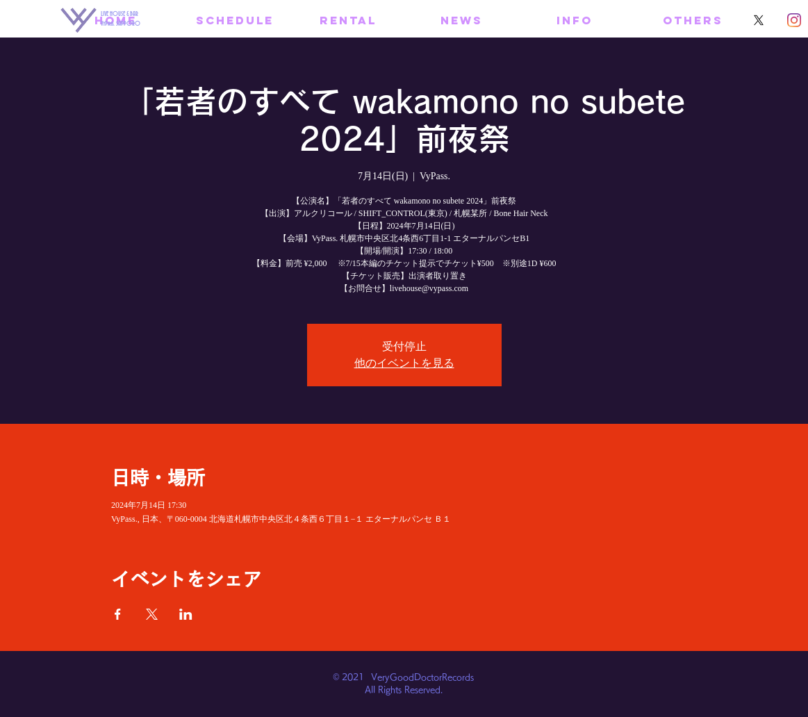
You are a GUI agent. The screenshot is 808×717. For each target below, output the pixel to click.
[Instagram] (794, 20)
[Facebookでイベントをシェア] (117, 614)
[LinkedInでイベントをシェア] (185, 614)
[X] (759, 20)
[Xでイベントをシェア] (151, 614)
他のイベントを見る (404, 363)
